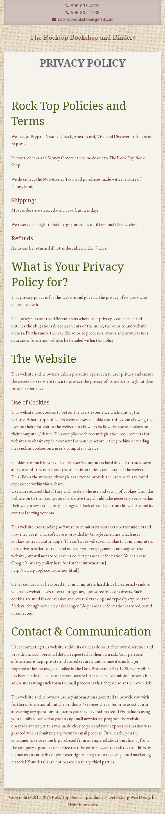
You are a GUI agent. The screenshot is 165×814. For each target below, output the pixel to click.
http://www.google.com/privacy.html (44, 570)
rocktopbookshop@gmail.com (82, 19)
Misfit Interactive (82, 805)
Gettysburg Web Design (130, 797)
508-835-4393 (82, 5)
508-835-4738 (82, 12)
